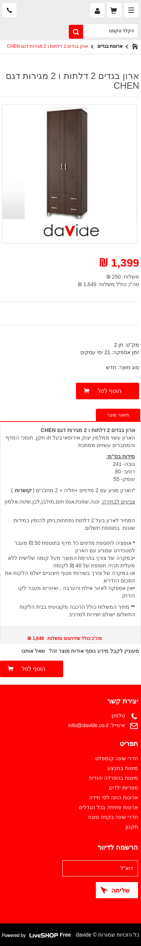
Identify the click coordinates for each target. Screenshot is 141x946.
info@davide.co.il (88, 725)
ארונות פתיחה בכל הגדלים (108, 807)
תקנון (132, 827)
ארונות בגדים (110, 46)
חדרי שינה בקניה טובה (113, 817)
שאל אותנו (33, 651)
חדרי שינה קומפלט (116, 758)
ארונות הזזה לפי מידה (113, 797)
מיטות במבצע (122, 768)
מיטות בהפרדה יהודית (113, 778)
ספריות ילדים (123, 788)
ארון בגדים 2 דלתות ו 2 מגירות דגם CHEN (47, 46)
